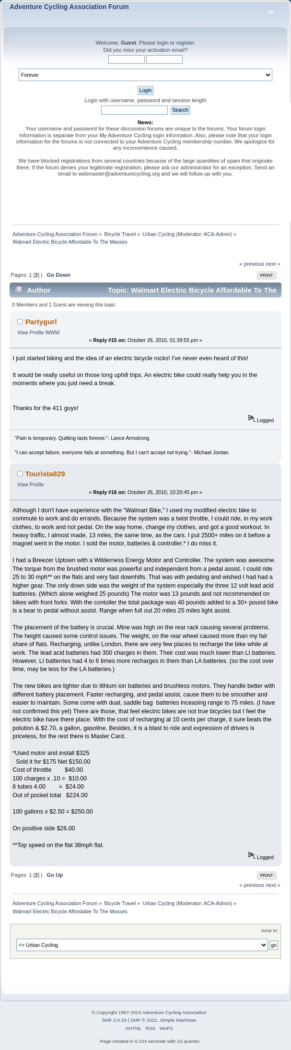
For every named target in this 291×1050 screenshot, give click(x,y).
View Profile (30, 332)
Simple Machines (178, 1020)
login (163, 43)
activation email (166, 50)
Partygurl (41, 322)
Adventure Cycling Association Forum (69, 7)
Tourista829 (45, 474)
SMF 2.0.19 (114, 1020)
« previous (251, 264)
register (185, 43)
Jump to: (269, 930)
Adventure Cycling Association (174, 1012)
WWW (53, 332)
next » (273, 264)
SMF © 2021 (143, 1020)
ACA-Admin (217, 234)
